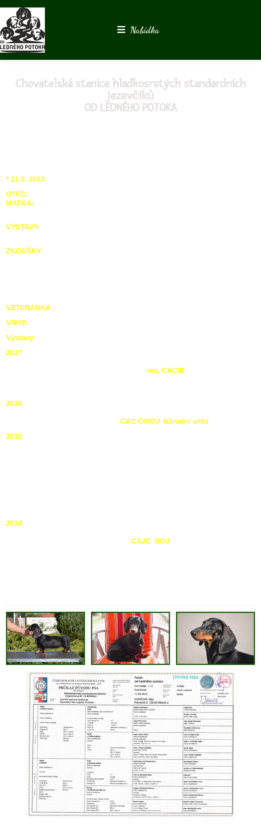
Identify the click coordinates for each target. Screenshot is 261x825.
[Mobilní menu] (138, 30)
